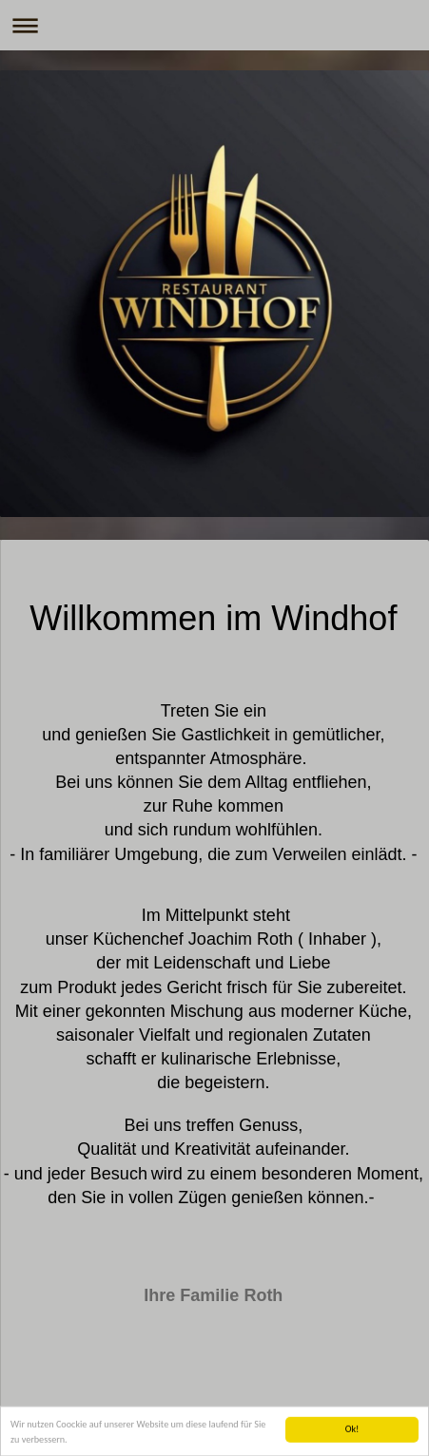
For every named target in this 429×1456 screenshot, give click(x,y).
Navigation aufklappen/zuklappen (214, 25)
